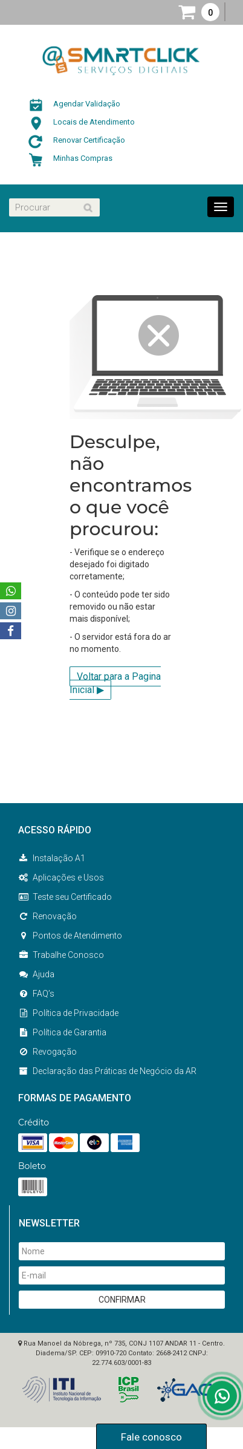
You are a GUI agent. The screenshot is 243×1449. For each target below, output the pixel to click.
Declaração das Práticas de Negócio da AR (107, 1071)
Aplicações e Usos (61, 877)
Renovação (47, 916)
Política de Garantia (62, 1032)
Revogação (47, 1052)
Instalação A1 (51, 858)
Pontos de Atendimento (70, 935)
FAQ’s (36, 993)
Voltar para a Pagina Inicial (115, 683)
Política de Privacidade (68, 1013)
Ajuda (36, 974)
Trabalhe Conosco (61, 955)
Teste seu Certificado (65, 897)
